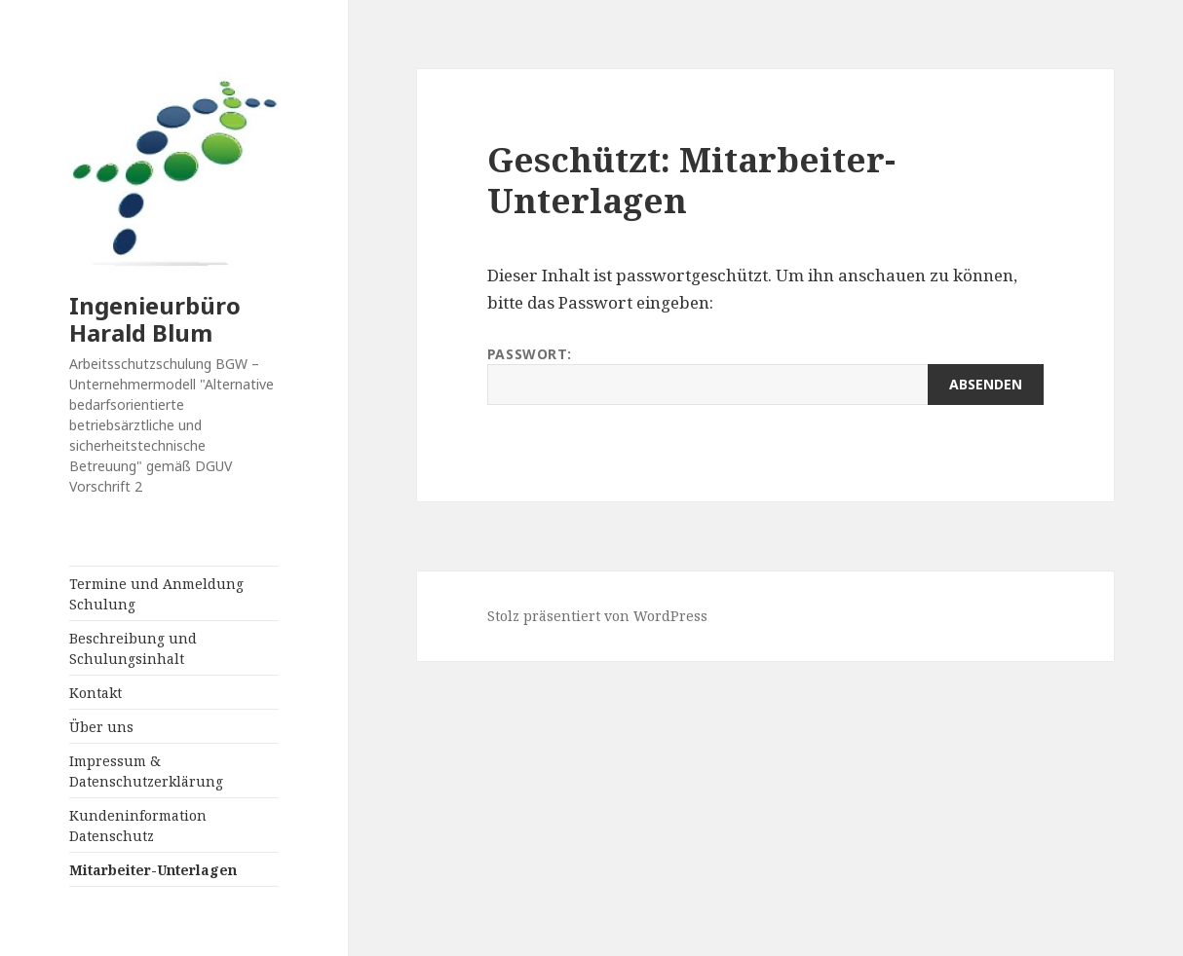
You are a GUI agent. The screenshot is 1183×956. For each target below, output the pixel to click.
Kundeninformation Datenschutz (138, 825)
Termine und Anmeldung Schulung (156, 593)
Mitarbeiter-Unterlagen (153, 870)
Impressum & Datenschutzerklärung (146, 771)
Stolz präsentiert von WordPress (597, 616)
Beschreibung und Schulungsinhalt (133, 648)
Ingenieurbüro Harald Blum (155, 319)
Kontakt (95, 692)
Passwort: (765, 375)
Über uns (101, 726)
